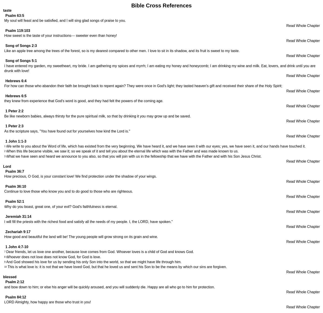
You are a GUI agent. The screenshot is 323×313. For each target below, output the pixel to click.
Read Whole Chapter (303, 26)
